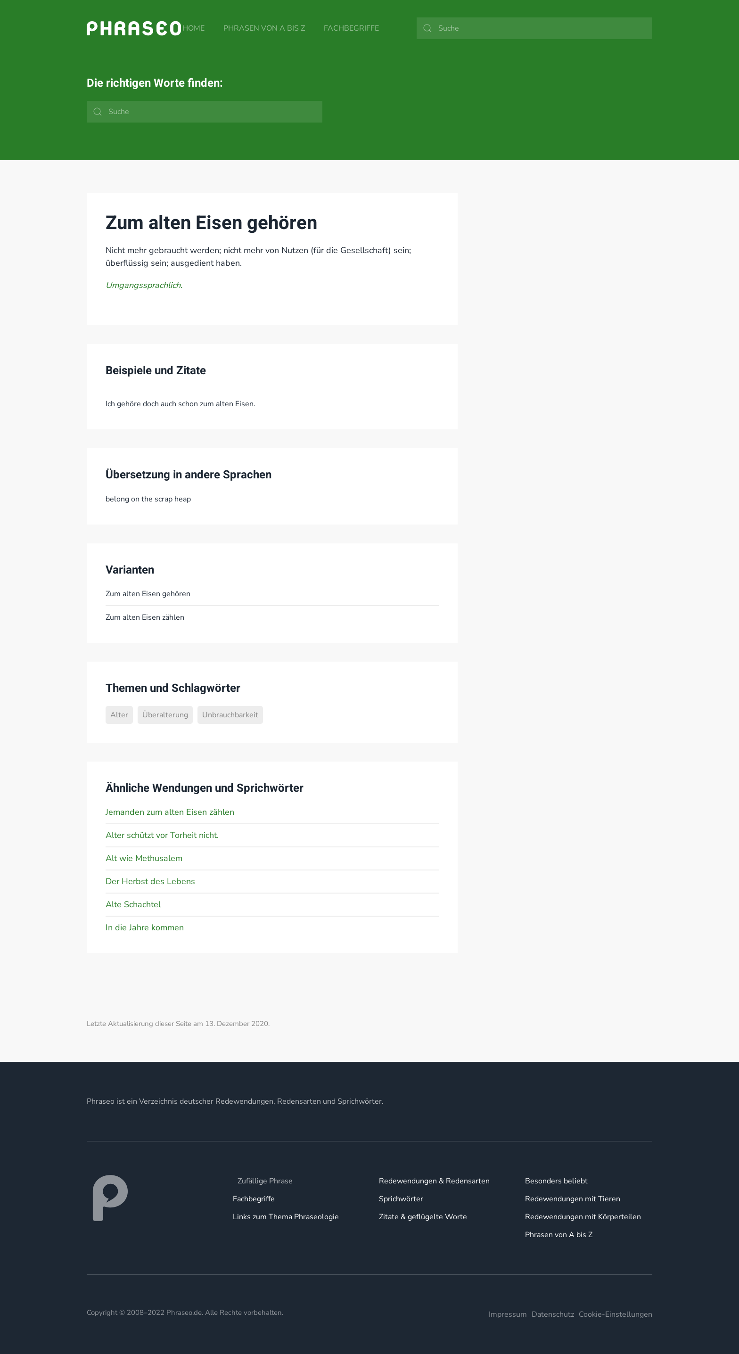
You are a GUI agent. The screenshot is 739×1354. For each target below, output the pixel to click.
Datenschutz (553, 1314)
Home (193, 28)
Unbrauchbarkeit (230, 715)
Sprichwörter (401, 1199)
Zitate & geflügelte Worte (423, 1217)
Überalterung (165, 715)
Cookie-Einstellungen (615, 1314)
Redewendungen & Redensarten (434, 1181)
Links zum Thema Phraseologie (286, 1217)
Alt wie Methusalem (144, 858)
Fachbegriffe (351, 28)
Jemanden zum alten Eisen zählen (170, 812)
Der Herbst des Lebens (150, 881)
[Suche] (534, 28)
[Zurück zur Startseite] (134, 28)
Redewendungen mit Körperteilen (583, 1217)
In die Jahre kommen (145, 927)
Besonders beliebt (556, 1181)
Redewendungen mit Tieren (572, 1199)
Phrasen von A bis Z (264, 28)
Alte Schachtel (133, 904)
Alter (119, 715)
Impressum (508, 1314)
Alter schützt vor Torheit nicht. (162, 835)
